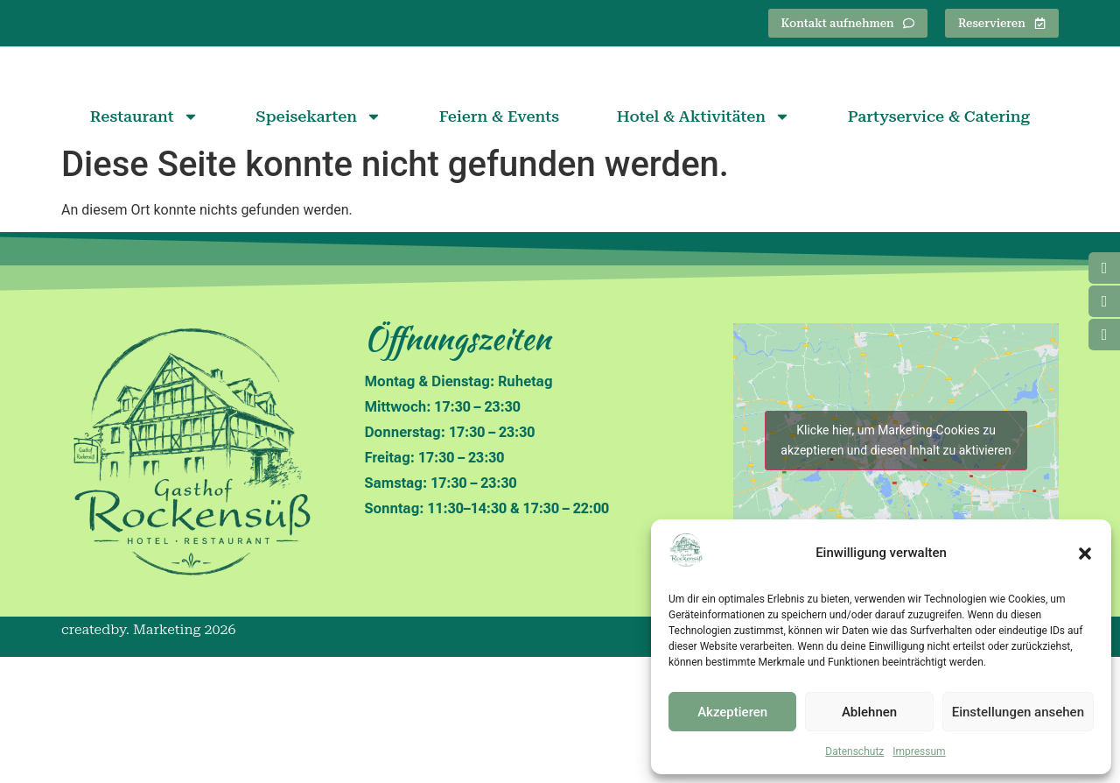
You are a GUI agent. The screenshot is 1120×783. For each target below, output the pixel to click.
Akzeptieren (732, 712)
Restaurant (144, 243)
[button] (1085, 553)
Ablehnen (869, 712)
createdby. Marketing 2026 (148, 756)
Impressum (918, 751)
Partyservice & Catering (939, 243)
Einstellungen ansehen (1018, 712)
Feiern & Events (499, 243)
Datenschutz (854, 751)
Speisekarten (319, 243)
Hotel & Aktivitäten (703, 243)
